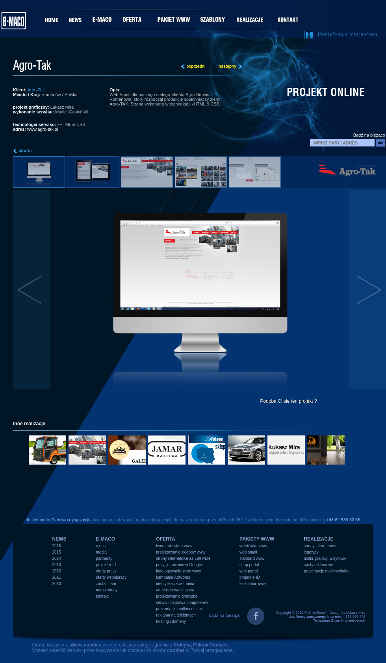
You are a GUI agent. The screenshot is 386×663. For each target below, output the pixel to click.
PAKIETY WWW (256, 539)
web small (248, 552)
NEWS (59, 539)
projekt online (326, 92)
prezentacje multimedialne (179, 609)
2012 (56, 571)
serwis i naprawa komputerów (182, 602)
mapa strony (107, 590)
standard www (251, 558)
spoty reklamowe (318, 565)
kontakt (102, 596)
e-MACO (105, 539)
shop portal (249, 565)
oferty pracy (106, 571)
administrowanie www (175, 590)
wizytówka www (253, 546)
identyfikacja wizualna (175, 584)
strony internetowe (320, 546)
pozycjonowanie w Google (179, 565)
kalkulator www (252, 584)
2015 (56, 552)
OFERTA (165, 539)
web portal (248, 571)
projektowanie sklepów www (180, 552)
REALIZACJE (318, 539)
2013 (56, 565)
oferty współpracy (111, 577)
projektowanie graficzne (176, 596)
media (101, 552)
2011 (56, 577)
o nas (101, 546)
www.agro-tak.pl (42, 129)
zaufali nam (106, 584)
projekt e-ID (106, 565)
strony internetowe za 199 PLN (183, 558)
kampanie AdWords (173, 577)
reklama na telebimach (176, 615)
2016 (56, 546)
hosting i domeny (171, 621)
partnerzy (104, 558)
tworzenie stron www (174, 546)
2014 (56, 558)
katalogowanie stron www (178, 571)
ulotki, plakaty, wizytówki (325, 558)
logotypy (311, 552)
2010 (56, 584)
